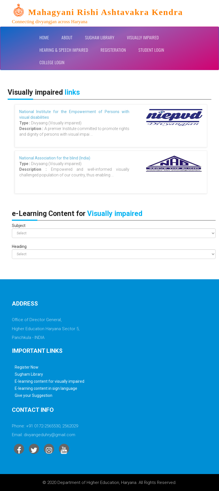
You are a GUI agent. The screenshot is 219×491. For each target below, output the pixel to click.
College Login (52, 62)
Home (44, 37)
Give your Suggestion (33, 395)
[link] (114, 14)
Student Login (151, 50)
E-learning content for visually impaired (49, 381)
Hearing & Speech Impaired (64, 50)
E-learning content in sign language (46, 388)
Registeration (113, 50)
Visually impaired (143, 37)
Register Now (26, 367)
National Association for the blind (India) (54, 158)
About (66, 37)
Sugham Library (100, 37)
